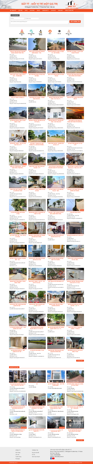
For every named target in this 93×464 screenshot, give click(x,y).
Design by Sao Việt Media (74, 462)
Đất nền (34, 56)
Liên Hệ (17, 454)
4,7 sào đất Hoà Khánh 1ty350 (37, 350)
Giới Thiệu (18, 452)
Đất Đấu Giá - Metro (56, 411)
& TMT (80, 462)
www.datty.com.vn (59, 456)
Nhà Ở (15, 56)
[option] (23, 32)
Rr (37, 383)
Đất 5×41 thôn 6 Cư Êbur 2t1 (17, 97)
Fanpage (18, 458)
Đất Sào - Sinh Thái (56, 193)
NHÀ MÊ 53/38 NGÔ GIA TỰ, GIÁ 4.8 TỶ (75, 235)
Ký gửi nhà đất (35, 452)
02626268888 (57, 454)
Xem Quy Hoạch (36, 456)
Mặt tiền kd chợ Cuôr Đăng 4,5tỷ (56, 281)
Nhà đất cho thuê (58, 388)
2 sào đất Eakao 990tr (75, 212)
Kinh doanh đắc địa (37, 124)
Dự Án (53, 331)
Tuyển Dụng (18, 456)
